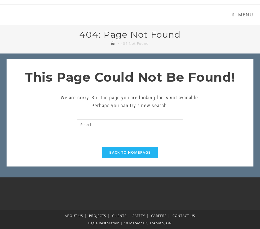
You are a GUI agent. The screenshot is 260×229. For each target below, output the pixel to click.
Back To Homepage (129, 152)
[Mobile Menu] (242, 15)
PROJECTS (97, 215)
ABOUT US (74, 215)
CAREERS (159, 215)
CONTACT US (184, 215)
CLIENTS (119, 215)
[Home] (113, 43)
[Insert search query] (130, 124)
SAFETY (138, 215)
